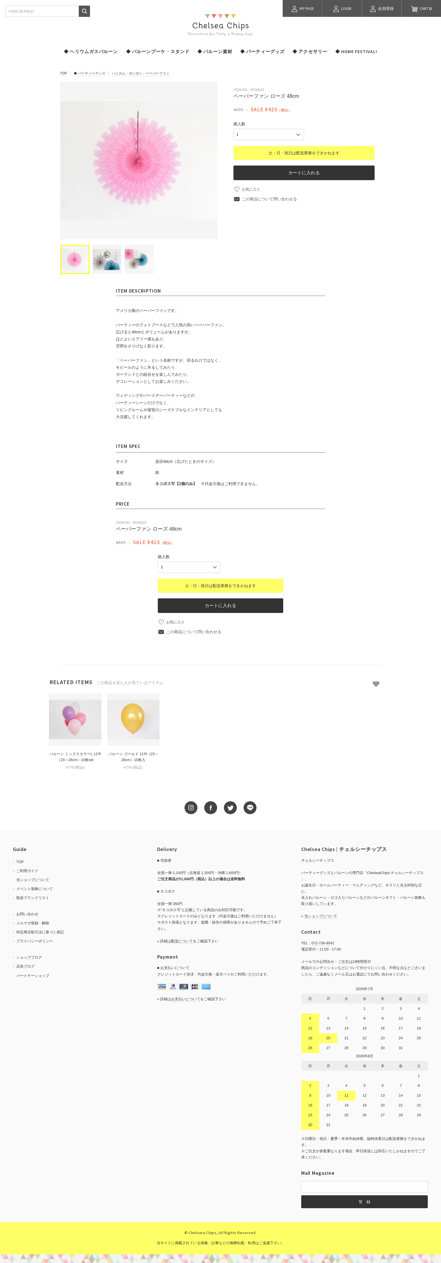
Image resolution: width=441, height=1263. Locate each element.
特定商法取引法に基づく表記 (40, 931)
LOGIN (342, 9)
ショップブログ (29, 956)
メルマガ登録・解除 (32, 922)
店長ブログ (25, 966)
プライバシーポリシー (34, 940)
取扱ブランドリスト (32, 897)
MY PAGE (302, 9)
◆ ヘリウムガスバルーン (91, 51)
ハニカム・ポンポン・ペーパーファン (140, 73)
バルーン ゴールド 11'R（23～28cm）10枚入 (133, 756)
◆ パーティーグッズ (262, 51)
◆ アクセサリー (309, 51)
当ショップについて (32, 879)
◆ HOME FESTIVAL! (356, 51)
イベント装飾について (34, 888)
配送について (182, 940)
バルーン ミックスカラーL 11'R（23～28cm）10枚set (75, 756)
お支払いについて (185, 998)
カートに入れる (304, 171)
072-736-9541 (323, 942)
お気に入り (252, 188)
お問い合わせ (27, 913)
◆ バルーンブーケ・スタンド (158, 51)
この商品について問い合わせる (269, 198)
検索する (84, 11)
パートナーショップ (32, 975)
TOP (63, 73)
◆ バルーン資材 (214, 51)
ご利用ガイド (27, 870)
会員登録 (382, 9)
